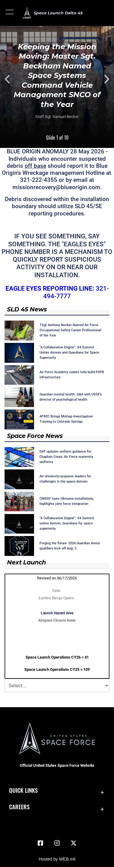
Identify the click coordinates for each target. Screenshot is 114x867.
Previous (11, 79)
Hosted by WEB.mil (57, 859)
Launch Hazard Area (57, 613)
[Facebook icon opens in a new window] (40, 843)
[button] (10, 13)
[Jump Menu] (57, 685)
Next (102, 79)
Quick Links (23, 790)
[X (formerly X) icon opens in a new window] (73, 843)
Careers (19, 806)
